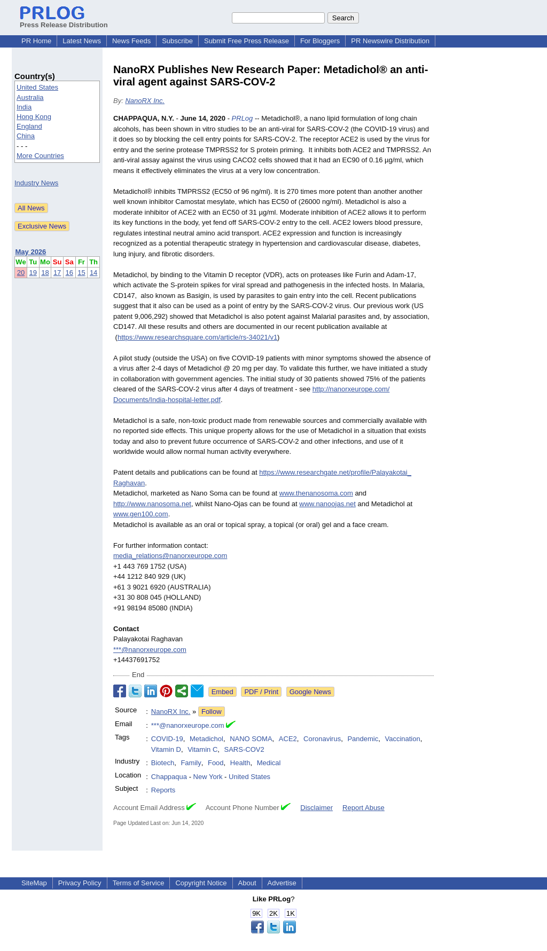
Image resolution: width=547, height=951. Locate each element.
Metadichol (206, 739)
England (29, 126)
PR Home (36, 41)
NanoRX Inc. (145, 101)
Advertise (282, 883)
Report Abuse (363, 808)
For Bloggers (320, 41)
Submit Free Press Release (246, 41)
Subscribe (177, 41)
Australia (30, 97)
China (26, 136)
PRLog (242, 118)
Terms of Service (139, 883)
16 (69, 273)
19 (33, 273)
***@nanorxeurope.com (149, 650)
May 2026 (30, 252)
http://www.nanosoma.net (152, 504)
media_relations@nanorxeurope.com (170, 556)
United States (37, 87)
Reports (163, 790)
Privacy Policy (79, 883)
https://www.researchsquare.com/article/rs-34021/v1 (197, 337)
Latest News (81, 41)
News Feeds (131, 41)
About (247, 883)
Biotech (162, 763)
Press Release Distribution (64, 21)
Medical (269, 763)
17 (57, 273)
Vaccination (402, 739)
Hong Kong (34, 117)
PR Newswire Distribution (390, 41)
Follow (211, 712)
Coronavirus (322, 739)
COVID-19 (167, 739)
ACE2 (288, 739)
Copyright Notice (200, 883)
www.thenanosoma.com (316, 493)
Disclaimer (316, 808)
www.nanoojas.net (327, 504)
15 (81, 273)
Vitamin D (166, 749)
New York (208, 777)
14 (93, 273)
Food (216, 763)
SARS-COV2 (244, 749)
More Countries (40, 156)
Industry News (36, 183)
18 (45, 273)
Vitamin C (202, 749)
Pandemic (362, 739)
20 (21, 273)
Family (191, 763)
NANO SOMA (251, 739)
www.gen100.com (140, 514)
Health (240, 763)
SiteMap (34, 883)
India (24, 107)
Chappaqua (169, 777)
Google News (310, 692)
